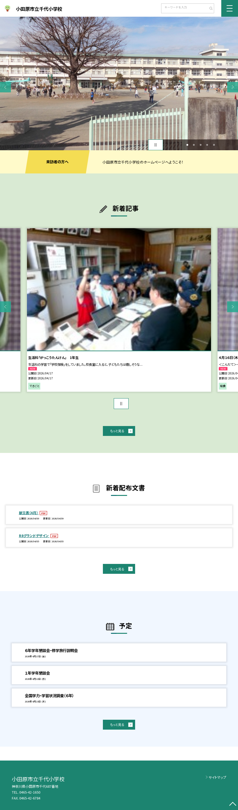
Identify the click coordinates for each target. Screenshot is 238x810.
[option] (119, 83)
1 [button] (187, 145)
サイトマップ (217, 777)
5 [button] (214, 145)
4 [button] (207, 145)
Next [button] (232, 87)
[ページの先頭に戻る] (232, 804)
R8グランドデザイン (34, 535)
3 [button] (200, 145)
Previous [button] (5, 87)
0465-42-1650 (29, 792)
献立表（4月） (29, 512)
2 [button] (194, 145)
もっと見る (117, 430)
